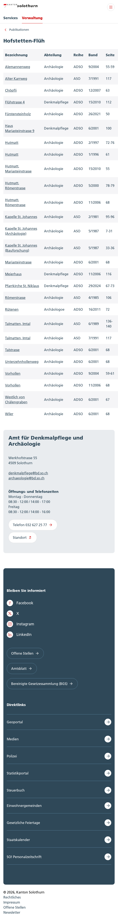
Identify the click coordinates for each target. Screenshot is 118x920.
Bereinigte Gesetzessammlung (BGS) (42, 683)
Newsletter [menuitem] (11, 912)
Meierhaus (13, 274)
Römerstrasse (15, 298)
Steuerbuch (16, 790)
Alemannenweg (17, 67)
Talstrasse (12, 350)
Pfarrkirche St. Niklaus (22, 286)
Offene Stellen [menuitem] (14, 907)
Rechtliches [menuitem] (12, 897)
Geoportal (15, 722)
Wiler (9, 414)
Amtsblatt (21, 668)
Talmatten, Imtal (17, 324)
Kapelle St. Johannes (21, 217)
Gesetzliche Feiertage (23, 823)
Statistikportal (17, 773)
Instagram (20, 624)
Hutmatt (11, 142)
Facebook (20, 603)
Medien (13, 739)
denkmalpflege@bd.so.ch (28, 473)
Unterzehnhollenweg (22, 362)
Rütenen (12, 309)
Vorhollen (12, 373)
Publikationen (19, 30)
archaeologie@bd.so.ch (26, 478)
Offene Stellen (25, 653)
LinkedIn (19, 634)
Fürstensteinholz (18, 114)
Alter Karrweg (16, 78)
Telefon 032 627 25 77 (33, 525)
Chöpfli (11, 90)
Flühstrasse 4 (15, 102)
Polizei (12, 756)
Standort (22, 537)
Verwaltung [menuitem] (32, 18)
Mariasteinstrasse (18, 262)
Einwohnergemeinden (24, 806)
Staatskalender (18, 840)
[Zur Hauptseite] (20, 5)
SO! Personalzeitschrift (24, 857)
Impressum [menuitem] (11, 902)
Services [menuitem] (10, 18)
